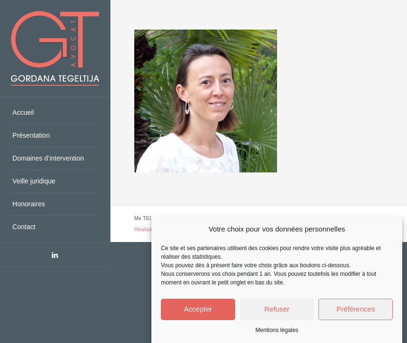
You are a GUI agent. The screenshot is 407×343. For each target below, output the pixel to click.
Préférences (356, 309)
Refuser (276, 309)
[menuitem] (55, 112)
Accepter (198, 309)
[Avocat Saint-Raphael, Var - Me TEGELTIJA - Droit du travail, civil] (55, 48)
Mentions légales (277, 330)
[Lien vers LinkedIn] (55, 255)
